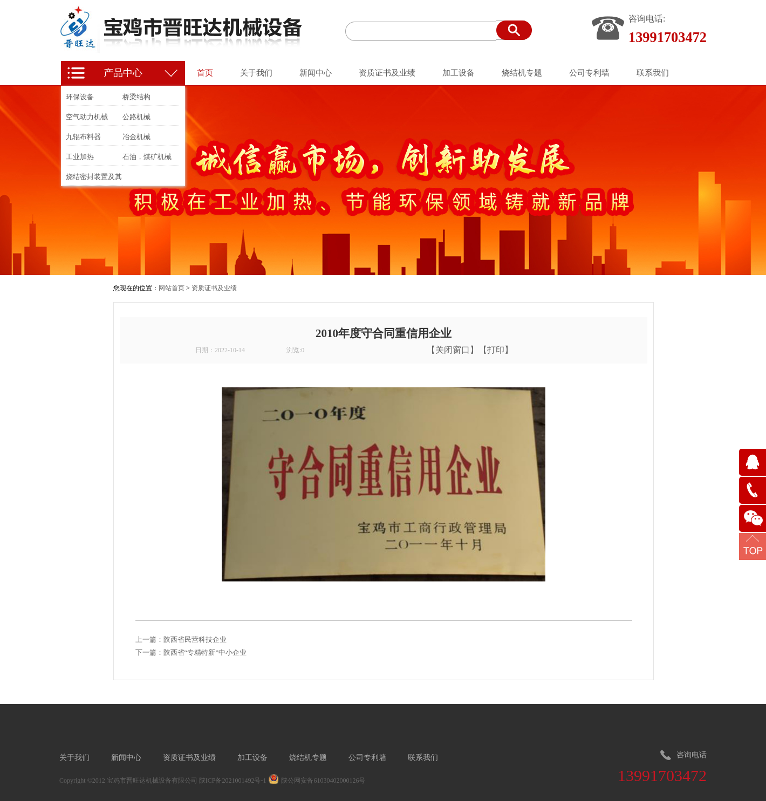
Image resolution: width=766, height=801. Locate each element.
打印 (495, 349)
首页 (205, 73)
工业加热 (80, 157)
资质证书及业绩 (214, 288)
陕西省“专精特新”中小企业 (205, 652)
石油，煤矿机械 (147, 157)
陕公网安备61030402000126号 (323, 780)
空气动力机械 (87, 117)
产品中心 (123, 72)
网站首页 (171, 288)
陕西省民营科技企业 (195, 639)
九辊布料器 (83, 137)
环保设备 (80, 97)
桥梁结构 (136, 97)
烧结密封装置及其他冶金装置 (94, 179)
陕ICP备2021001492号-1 (232, 780)
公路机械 (136, 117)
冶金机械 (136, 137)
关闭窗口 (452, 349)
